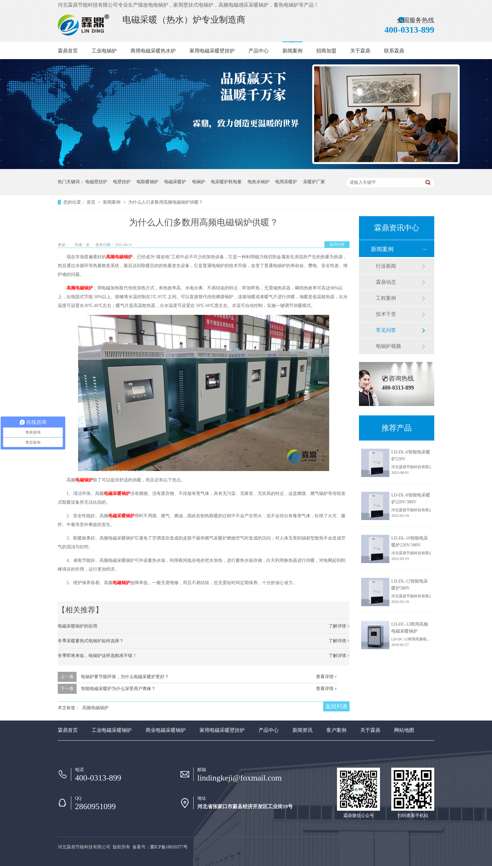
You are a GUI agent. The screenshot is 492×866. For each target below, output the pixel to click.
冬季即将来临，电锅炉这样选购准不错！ (97, 655)
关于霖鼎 (360, 50)
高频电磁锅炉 (119, 257)
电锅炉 (198, 181)
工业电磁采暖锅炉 (112, 730)
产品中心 (259, 50)
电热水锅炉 (259, 181)
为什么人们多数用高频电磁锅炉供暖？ (165, 202)
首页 (92, 202)
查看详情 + (326, 676)
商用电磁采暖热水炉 (153, 50)
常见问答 (386, 330)
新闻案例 (292, 50)
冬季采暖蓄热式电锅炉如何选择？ (91, 641)
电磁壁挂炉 (96, 181)
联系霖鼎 (394, 50)
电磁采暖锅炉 (117, 493)
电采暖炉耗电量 (226, 181)
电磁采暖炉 (175, 181)
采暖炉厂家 (314, 181)
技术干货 (386, 314)
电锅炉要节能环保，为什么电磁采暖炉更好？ (125, 676)
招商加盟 (326, 50)
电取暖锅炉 (147, 181)
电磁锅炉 (84, 480)
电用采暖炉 (286, 181)
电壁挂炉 (122, 181)
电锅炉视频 (388, 346)
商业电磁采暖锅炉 (166, 730)
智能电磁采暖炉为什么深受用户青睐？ (118, 688)
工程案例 (386, 298)
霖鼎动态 (386, 282)
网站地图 (404, 730)
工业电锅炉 (104, 50)
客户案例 (336, 730)
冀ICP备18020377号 (169, 847)
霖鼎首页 (68, 50)
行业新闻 (386, 266)
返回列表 (337, 244)
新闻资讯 (302, 730)
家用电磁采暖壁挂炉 (212, 50)
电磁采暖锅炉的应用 (77, 626)
